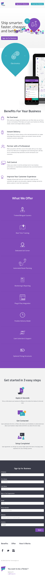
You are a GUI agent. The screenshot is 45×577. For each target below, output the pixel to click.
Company (3, 472)
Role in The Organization (8, 493)
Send (39, 530)
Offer (13, 543)
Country (3, 522)
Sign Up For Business (22, 4)
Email (2, 500)
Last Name (4, 486)
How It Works (25, 543)
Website (3, 515)
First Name (4, 479)
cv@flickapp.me (11, 574)
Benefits (4, 543)
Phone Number (5, 507)
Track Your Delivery (37, 4)
